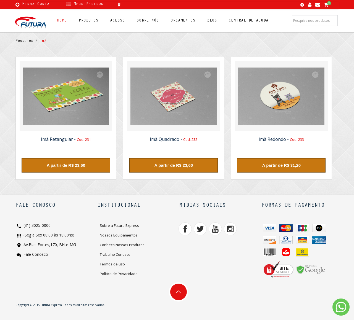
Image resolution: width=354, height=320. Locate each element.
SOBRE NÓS (148, 21)
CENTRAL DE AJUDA (248, 21)
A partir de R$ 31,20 (281, 165)
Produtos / (26, 41)
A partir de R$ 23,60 (66, 165)
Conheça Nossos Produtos (122, 244)
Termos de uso (112, 264)
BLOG (212, 21)
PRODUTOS (88, 21)
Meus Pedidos (88, 4)
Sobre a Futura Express (119, 225)
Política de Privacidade (119, 273)
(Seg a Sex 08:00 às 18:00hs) (48, 235)
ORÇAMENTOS (183, 21)
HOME (62, 21)
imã (42, 41)
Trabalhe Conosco (115, 254)
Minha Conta (35, 4)
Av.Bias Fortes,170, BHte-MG (49, 245)
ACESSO (117, 21)
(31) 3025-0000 (36, 226)
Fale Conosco (35, 255)
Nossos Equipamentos (119, 235)
